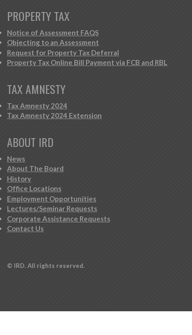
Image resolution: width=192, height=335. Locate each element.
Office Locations (34, 188)
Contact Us (25, 228)
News (16, 158)
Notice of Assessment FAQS (53, 32)
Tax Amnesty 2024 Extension (54, 115)
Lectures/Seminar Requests (52, 208)
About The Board (35, 168)
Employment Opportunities (51, 198)
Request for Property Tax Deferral (63, 52)
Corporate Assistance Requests (58, 218)
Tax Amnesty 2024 (37, 105)
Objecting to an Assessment (53, 42)
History (19, 178)
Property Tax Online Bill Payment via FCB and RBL (87, 62)
